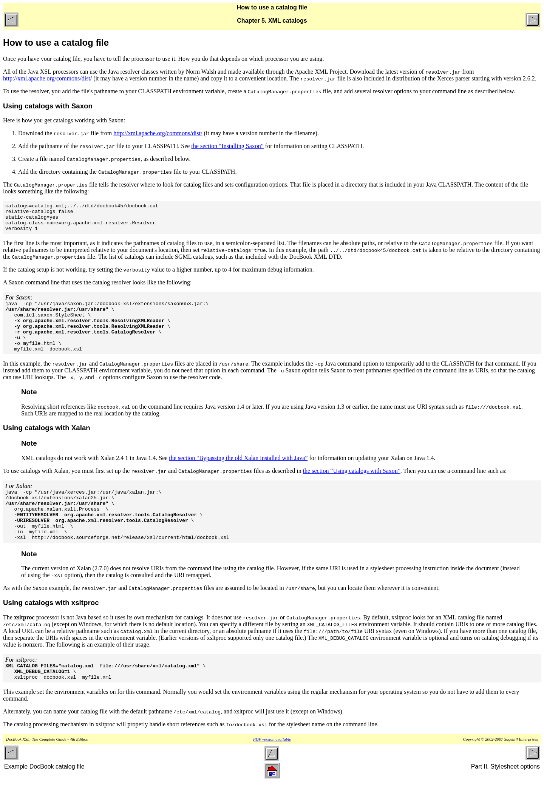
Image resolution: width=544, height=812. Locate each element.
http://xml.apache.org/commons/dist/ (47, 78)
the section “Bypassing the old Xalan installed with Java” (238, 474)
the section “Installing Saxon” (227, 146)
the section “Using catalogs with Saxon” (351, 486)
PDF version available (272, 768)
